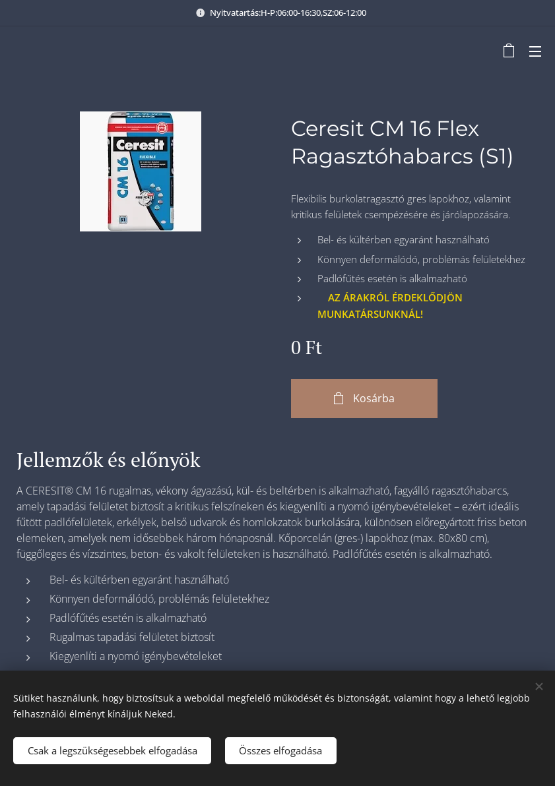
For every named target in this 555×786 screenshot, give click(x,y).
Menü (535, 51)
